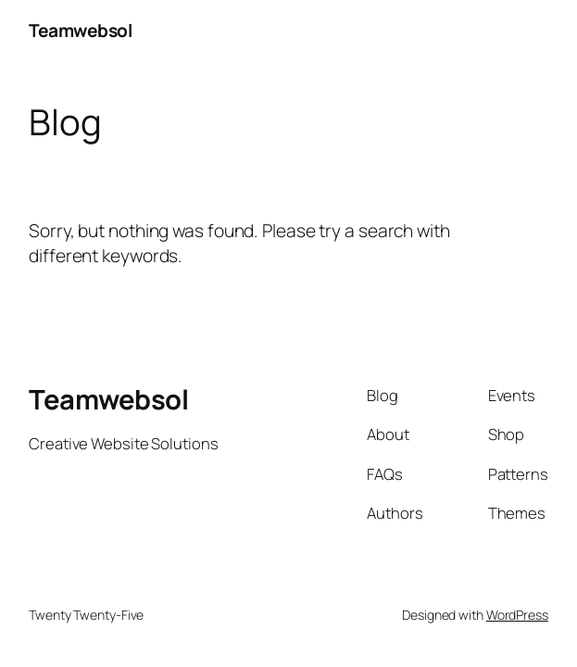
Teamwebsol (80, 31)
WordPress (517, 614)
